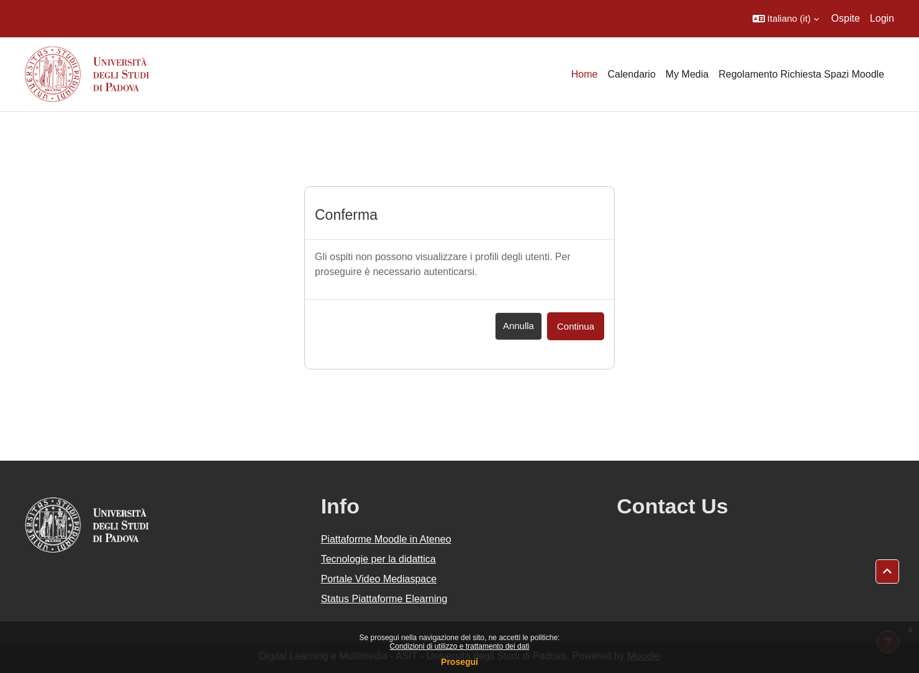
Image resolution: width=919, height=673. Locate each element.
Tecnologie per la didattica (378, 559)
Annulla (518, 325)
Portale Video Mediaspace (379, 579)
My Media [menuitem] (687, 74)
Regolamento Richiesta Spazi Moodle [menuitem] (801, 74)
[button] (785, 18)
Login (882, 18)
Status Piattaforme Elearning (384, 599)
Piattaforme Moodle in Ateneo (386, 539)
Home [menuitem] (584, 74)
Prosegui (459, 662)
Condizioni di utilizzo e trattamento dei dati (460, 646)
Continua (575, 326)
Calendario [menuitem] (631, 74)
